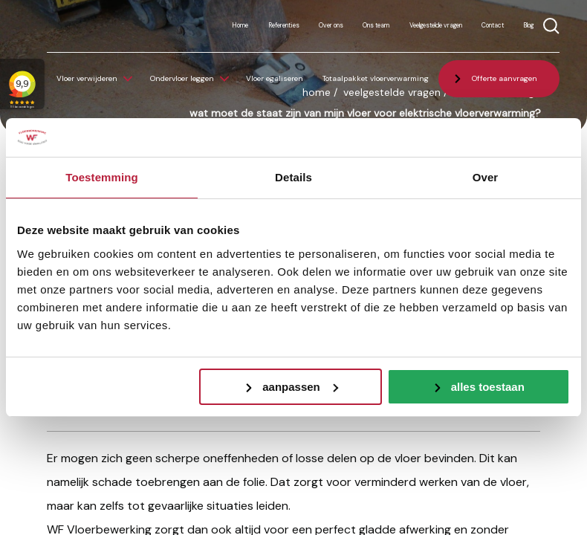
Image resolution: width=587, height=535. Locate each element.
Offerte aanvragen (504, 78)
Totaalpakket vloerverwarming (375, 78)
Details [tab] (293, 177)
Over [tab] (486, 177)
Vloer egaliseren (274, 78)
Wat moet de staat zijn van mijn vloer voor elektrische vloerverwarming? (365, 113)
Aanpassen (300, 386)
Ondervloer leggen (182, 78)
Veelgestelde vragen (435, 26)
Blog (528, 26)
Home (240, 26)
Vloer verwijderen (86, 78)
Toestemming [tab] (101, 177)
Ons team (376, 26)
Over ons (331, 26)
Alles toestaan (488, 386)
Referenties (283, 26)
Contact (492, 26)
